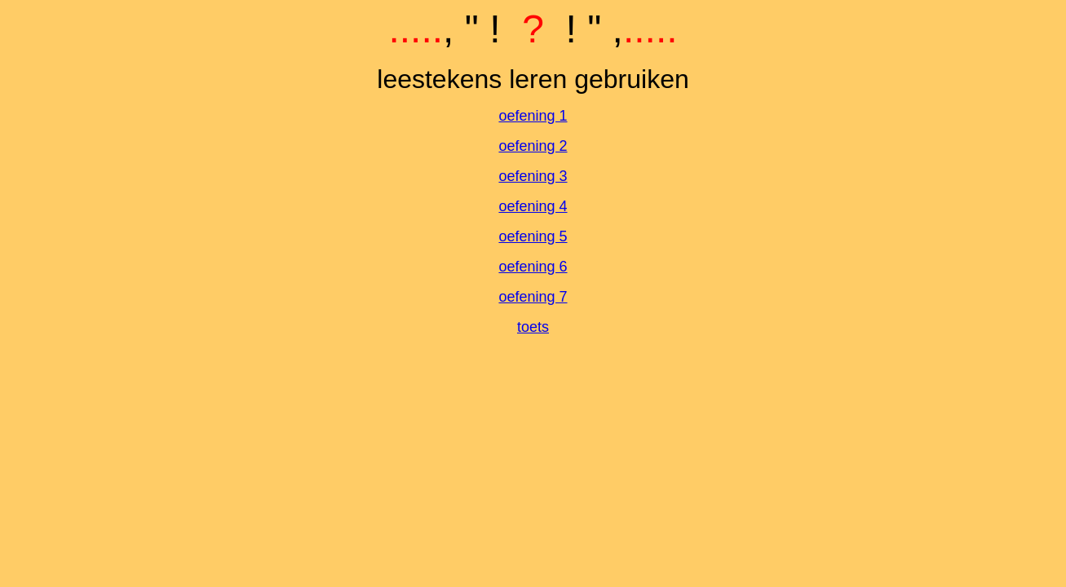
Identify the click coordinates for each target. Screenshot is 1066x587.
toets (533, 327)
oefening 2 (532, 146)
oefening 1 (532, 116)
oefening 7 (532, 297)
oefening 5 (532, 236)
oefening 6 (532, 266)
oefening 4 (532, 206)
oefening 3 (532, 176)
